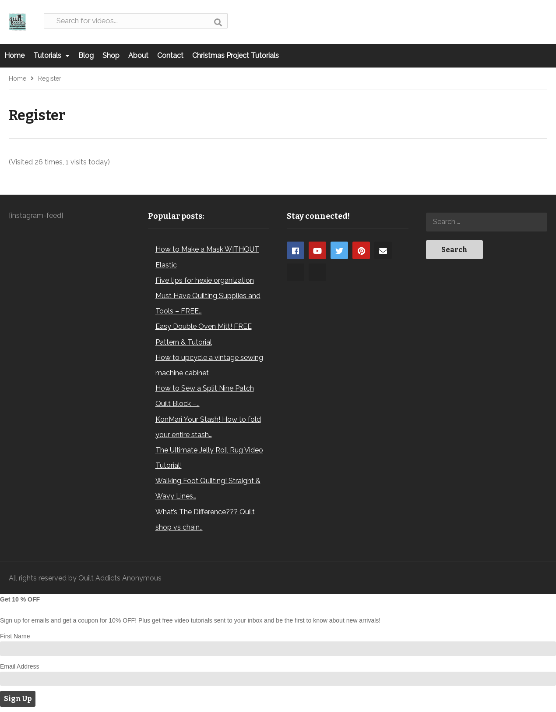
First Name (15, 636)
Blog (86, 55)
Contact (170, 55)
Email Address (19, 666)
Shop (111, 55)
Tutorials (51, 55)
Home (14, 55)
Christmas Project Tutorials (235, 55)
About (138, 55)
